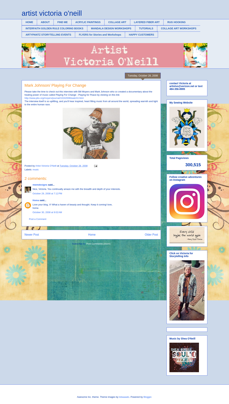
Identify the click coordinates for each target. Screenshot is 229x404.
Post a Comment (37, 219)
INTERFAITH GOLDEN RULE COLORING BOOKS (54, 28)
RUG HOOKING (176, 22)
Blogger (147, 397)
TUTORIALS (146, 28)
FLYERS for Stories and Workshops (100, 34)
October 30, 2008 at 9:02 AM (47, 212)
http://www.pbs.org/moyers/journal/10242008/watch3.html (54, 98)
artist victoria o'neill (52, 13)
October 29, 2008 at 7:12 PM (47, 193)
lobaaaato (124, 397)
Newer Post (32, 234)
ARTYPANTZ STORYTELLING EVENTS (48, 34)
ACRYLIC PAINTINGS (88, 22)
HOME (29, 22)
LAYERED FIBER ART (147, 22)
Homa (36, 200)
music (36, 169)
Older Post (151, 234)
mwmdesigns (40, 184)
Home (92, 234)
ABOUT (45, 22)
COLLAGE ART (117, 22)
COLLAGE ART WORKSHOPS (178, 28)
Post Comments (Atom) (98, 243)
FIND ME (62, 22)
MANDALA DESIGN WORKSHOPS (111, 28)
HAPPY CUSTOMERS (141, 34)
